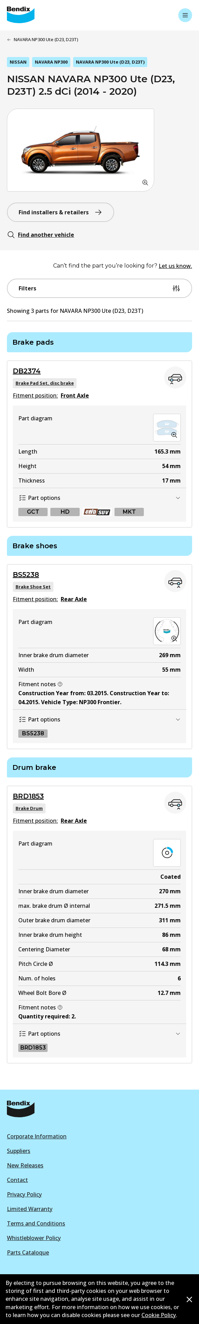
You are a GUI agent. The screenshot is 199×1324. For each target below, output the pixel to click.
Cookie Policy (158, 1315)
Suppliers (18, 1151)
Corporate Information (37, 1136)
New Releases (25, 1165)
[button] (80, 150)
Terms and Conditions (36, 1223)
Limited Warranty (29, 1209)
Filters (99, 288)
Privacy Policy (24, 1194)
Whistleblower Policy (34, 1238)
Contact (17, 1180)
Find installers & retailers (60, 212)
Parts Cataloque (28, 1252)
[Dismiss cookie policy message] (189, 1299)
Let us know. (175, 266)
